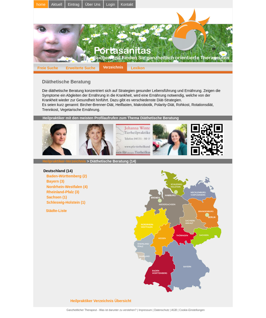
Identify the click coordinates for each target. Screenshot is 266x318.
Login (110, 4)
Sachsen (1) (56, 197)
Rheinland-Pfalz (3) (62, 192)
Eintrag (73, 4)
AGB (174, 310)
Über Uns (92, 4)
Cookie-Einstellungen (192, 310)
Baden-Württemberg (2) (66, 176)
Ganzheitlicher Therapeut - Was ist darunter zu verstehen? (101, 310)
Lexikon (138, 68)
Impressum (145, 310)
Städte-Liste (56, 211)
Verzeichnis (113, 67)
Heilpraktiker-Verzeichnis (64, 161)
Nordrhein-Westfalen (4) (67, 187)
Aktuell (56, 4)
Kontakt (127, 4)
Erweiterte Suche (80, 68)
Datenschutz (161, 310)
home (40, 4)
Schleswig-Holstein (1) (65, 202)
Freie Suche (47, 68)
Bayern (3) (55, 181)
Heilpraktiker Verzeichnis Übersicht (100, 301)
